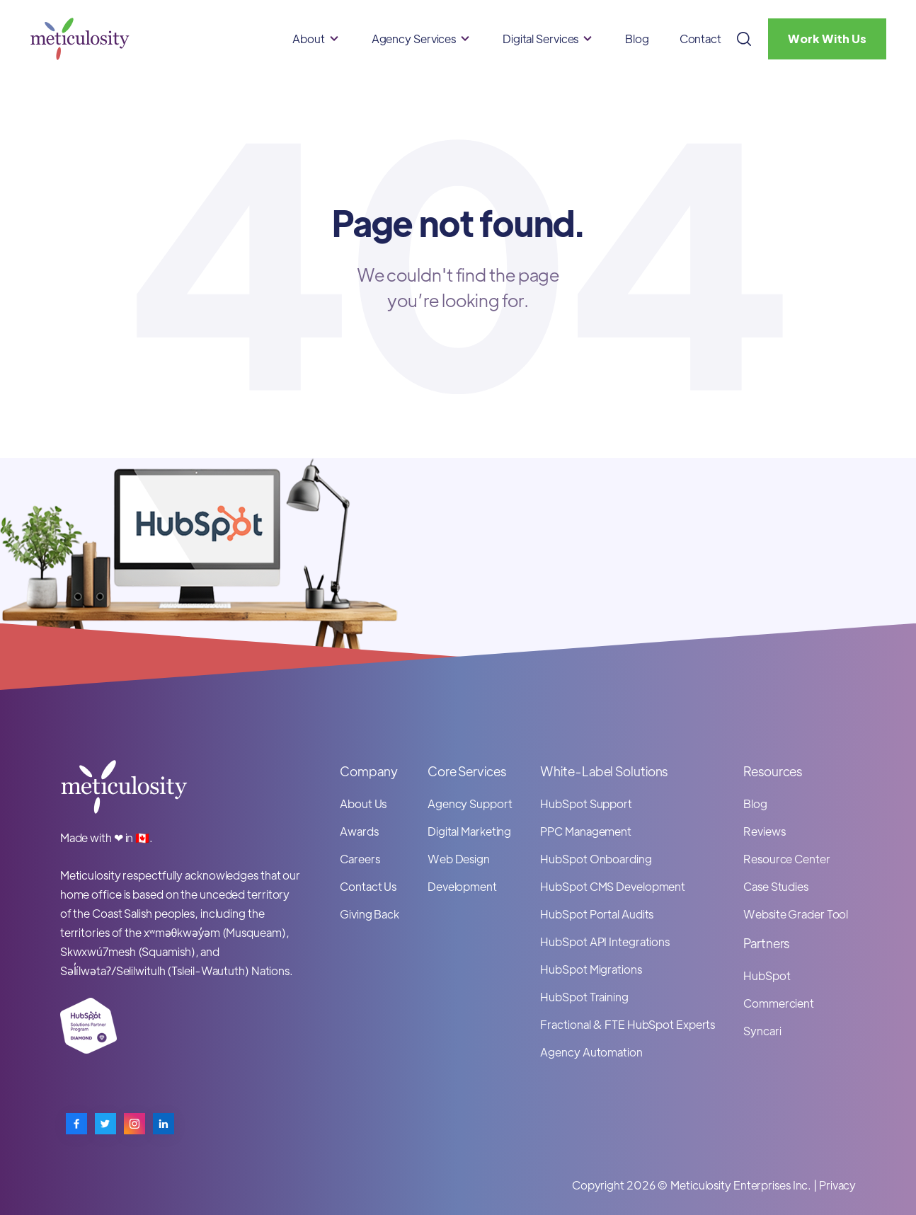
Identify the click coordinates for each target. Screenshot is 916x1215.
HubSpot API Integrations (605, 941)
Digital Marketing (469, 831)
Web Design (459, 858)
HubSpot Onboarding (595, 858)
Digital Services (540, 38)
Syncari (762, 1030)
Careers (359, 858)
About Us (363, 803)
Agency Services (414, 38)
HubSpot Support (586, 803)
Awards (359, 831)
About (308, 38)
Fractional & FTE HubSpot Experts (627, 1024)
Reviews (764, 831)
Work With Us (827, 38)
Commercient (778, 1003)
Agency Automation (591, 1051)
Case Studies (775, 886)
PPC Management (585, 831)
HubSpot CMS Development (612, 886)
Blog (637, 38)
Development (462, 886)
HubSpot (766, 975)
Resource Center (786, 858)
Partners (766, 943)
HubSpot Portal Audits (596, 913)
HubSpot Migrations (590, 969)
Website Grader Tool (795, 913)
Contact (700, 38)
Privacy (837, 1184)
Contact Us (368, 886)
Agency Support (470, 803)
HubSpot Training (584, 996)
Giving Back (369, 913)
